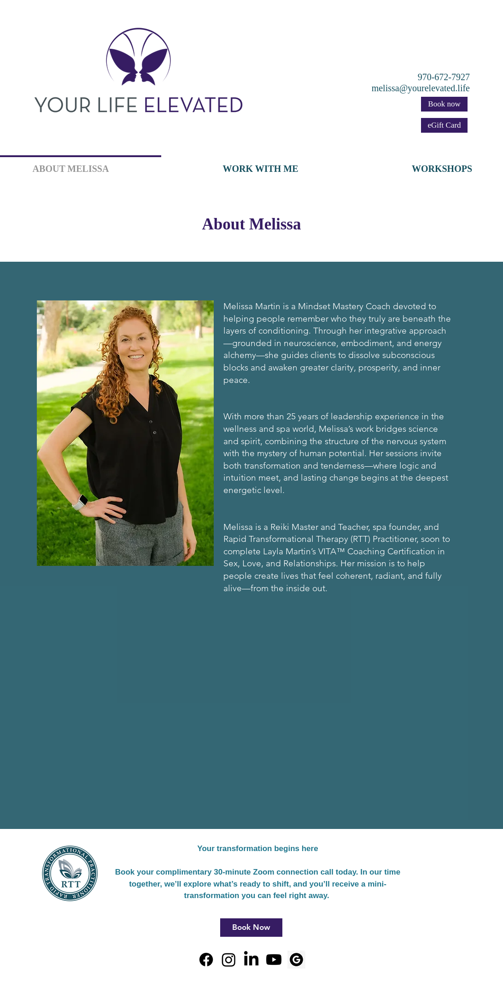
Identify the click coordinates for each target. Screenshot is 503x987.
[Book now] (444, 104)
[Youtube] (274, 960)
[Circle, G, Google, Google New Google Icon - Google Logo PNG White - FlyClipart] (296, 960)
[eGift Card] (444, 125)
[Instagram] (229, 960)
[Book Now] (251, 927)
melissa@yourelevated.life (421, 88)
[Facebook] (206, 960)
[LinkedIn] (251, 960)
